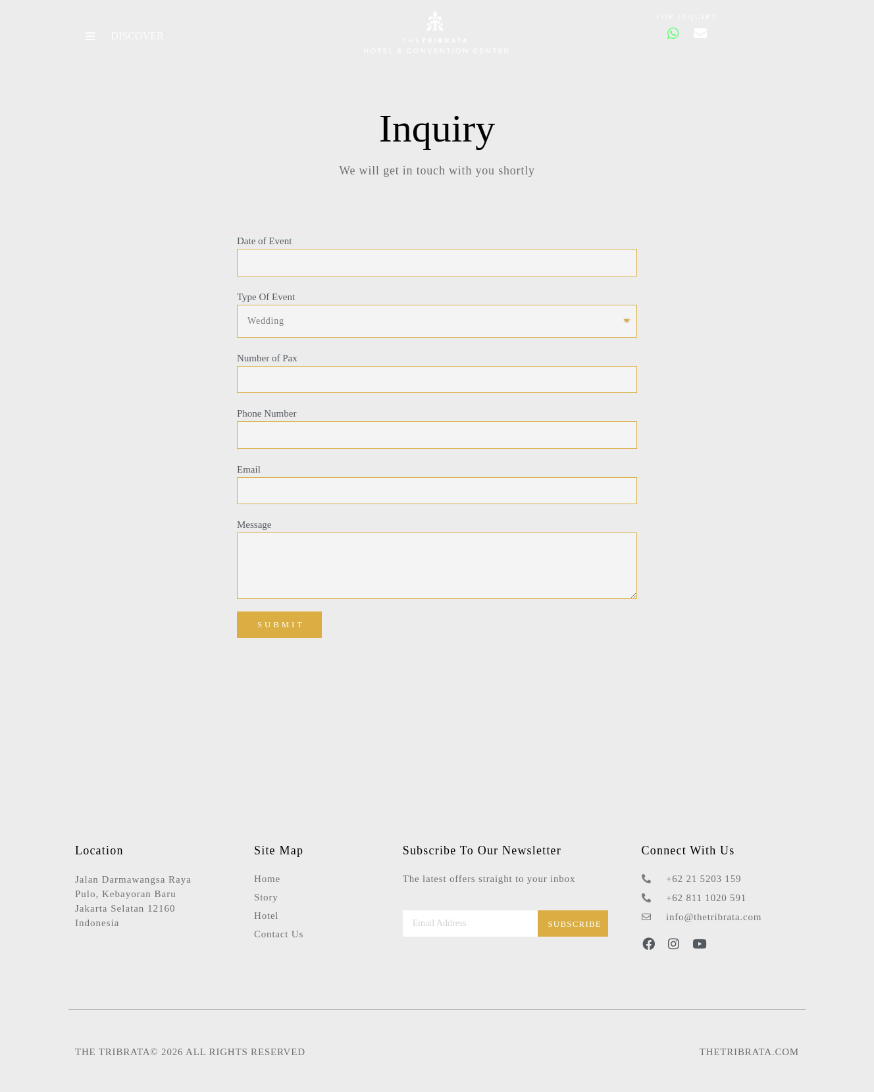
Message (253, 524)
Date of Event (263, 240)
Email (248, 468)
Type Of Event (265, 296)
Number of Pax (266, 357)
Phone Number (266, 412)
